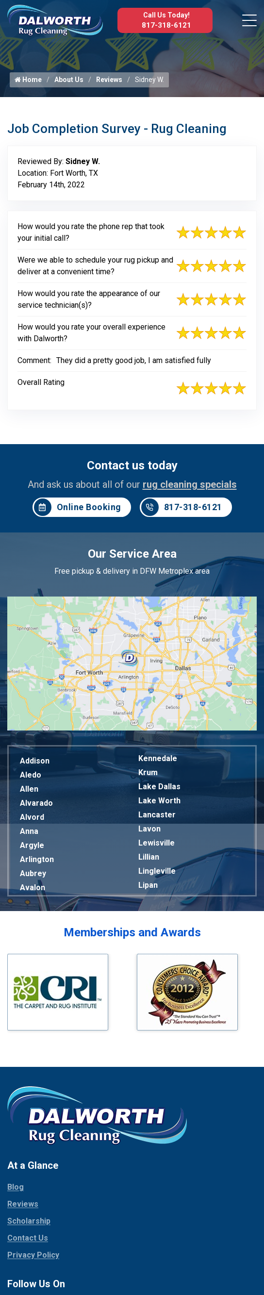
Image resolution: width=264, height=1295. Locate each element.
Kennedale (157, 758)
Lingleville (157, 871)
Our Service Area (132, 554)
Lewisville (156, 842)
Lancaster (157, 814)
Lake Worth (159, 800)
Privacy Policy (33, 1255)
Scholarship (28, 1221)
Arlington (37, 859)
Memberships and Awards (132, 932)
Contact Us (27, 1238)
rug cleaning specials (190, 484)
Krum (148, 772)
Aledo (30, 775)
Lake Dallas (159, 786)
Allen (29, 789)
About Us (68, 79)
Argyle (32, 845)
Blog (15, 1187)
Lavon (149, 828)
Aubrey (33, 873)
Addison (35, 760)
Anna (29, 831)
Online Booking (77, 507)
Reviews (109, 79)
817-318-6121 (166, 25)
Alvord (32, 817)
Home (28, 79)
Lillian (148, 857)
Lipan (148, 885)
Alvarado (36, 803)
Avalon (32, 887)
